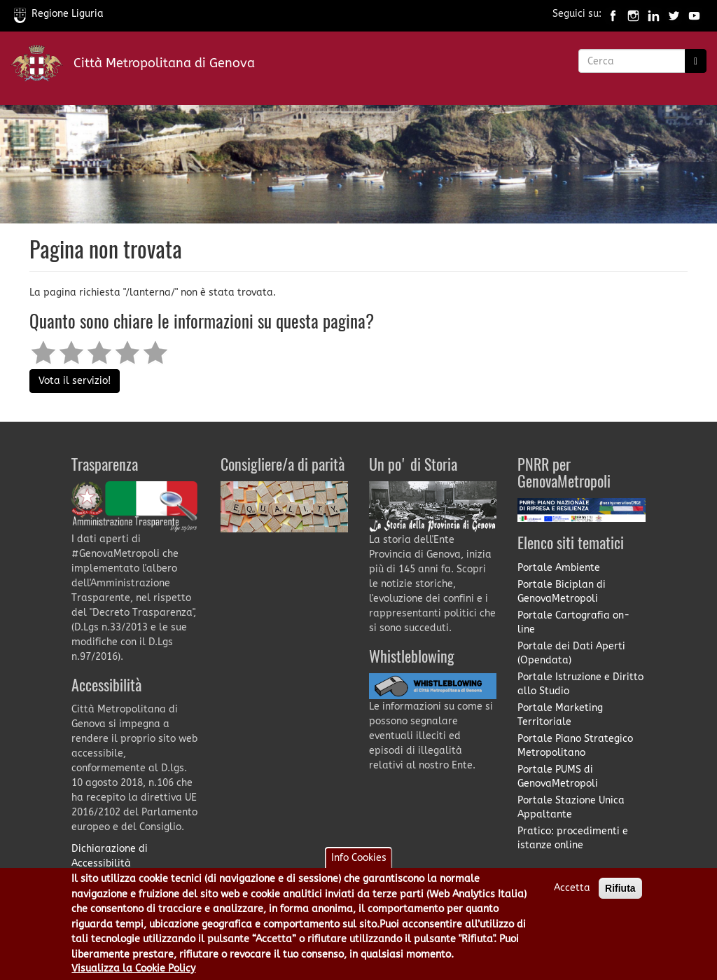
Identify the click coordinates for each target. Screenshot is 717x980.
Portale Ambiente (558, 568)
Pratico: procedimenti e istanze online (572, 838)
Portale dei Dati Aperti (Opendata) (571, 653)
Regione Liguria (59, 14)
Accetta (572, 888)
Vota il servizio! (75, 381)
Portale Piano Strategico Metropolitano (575, 746)
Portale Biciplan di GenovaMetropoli (561, 592)
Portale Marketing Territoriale (560, 715)
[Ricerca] (695, 61)
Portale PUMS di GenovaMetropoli (557, 776)
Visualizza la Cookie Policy (133, 968)
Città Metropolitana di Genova (164, 63)
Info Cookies (359, 858)
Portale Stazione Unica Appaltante (571, 807)
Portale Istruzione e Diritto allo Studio (580, 684)
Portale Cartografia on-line (573, 622)
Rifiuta (620, 888)
